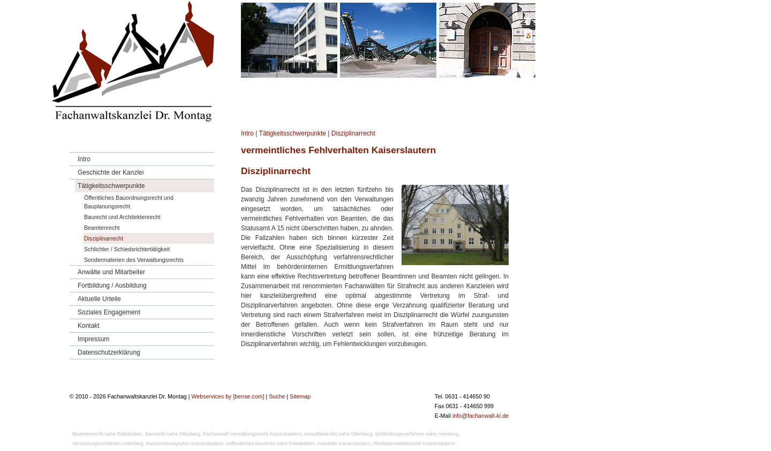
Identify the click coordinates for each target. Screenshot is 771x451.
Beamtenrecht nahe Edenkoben (107, 434)
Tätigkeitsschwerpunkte (292, 133)
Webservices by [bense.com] (227, 396)
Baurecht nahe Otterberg (172, 434)
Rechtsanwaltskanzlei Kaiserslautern (414, 443)
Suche (277, 396)
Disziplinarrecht (353, 133)
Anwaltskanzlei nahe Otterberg (338, 434)
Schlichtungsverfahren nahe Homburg (417, 434)
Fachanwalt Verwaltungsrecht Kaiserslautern (252, 434)
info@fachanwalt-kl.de (480, 415)
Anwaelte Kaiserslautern (344, 443)
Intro (247, 133)
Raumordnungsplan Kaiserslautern (184, 443)
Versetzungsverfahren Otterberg (107, 443)
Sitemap (300, 396)
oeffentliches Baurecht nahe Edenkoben (270, 443)
